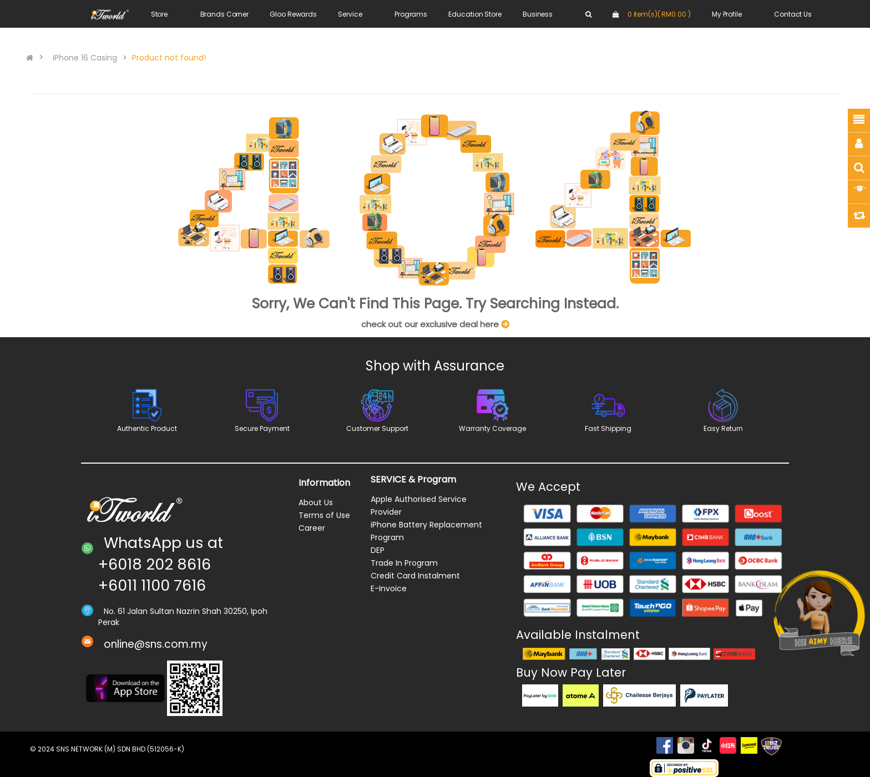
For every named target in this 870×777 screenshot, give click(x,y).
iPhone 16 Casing (85, 57)
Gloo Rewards (293, 14)
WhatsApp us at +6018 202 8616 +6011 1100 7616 (160, 564)
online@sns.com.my (156, 644)
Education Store (474, 14)
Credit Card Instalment (415, 575)
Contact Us (793, 14)
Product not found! (169, 57)
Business (538, 14)
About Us (316, 502)
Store (159, 14)
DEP (378, 550)
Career (312, 528)
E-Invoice (389, 588)
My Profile (727, 14)
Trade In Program (404, 562)
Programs (410, 14)
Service (350, 14)
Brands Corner (224, 14)
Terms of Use (324, 515)
